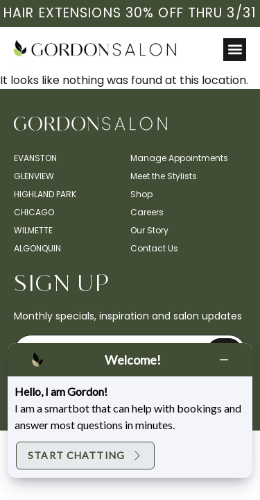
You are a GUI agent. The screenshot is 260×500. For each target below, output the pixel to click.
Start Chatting (85, 455)
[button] (234, 49)
